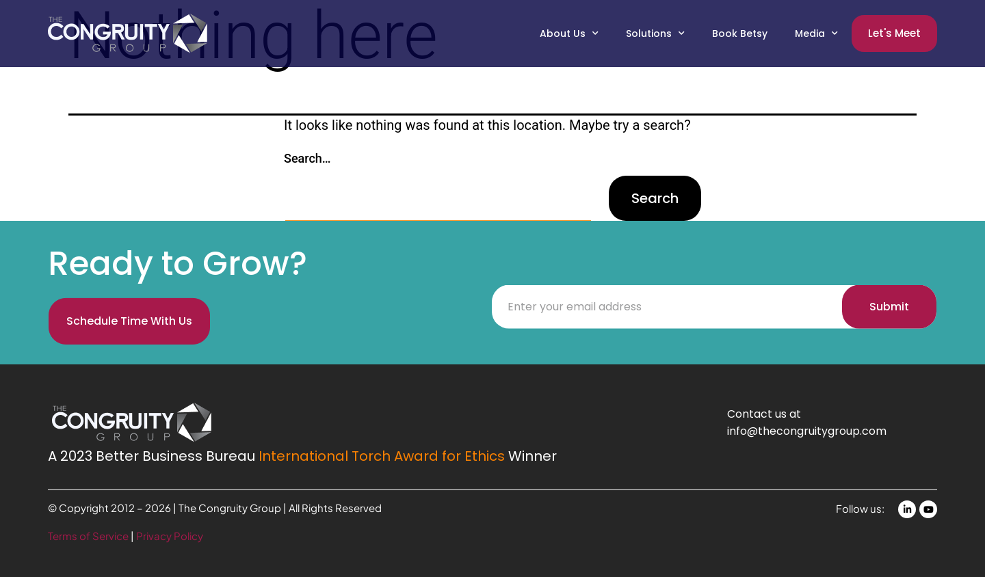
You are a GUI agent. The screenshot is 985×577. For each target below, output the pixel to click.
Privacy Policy (169, 535)
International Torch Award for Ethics (382, 456)
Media (816, 33)
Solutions (655, 33)
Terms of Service (89, 535)
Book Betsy (739, 33)
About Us (569, 33)
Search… (307, 158)
